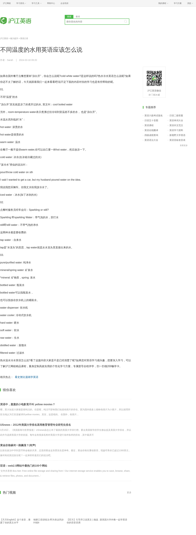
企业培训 (64, 3)
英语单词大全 (176, 120)
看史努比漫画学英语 (26, 377)
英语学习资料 (176, 130)
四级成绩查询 (151, 135)
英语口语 (24, 38)
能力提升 (14, 38)
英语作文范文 (176, 125)
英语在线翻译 (151, 130)
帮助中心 (51, 3)
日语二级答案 (176, 115)
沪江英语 (4, 38)
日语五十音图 (151, 120)
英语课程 (149, 125)
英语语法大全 (151, 140)
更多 (129, 492)
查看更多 (184, 145)
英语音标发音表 (177, 140)
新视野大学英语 (177, 135)
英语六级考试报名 (153, 115)
